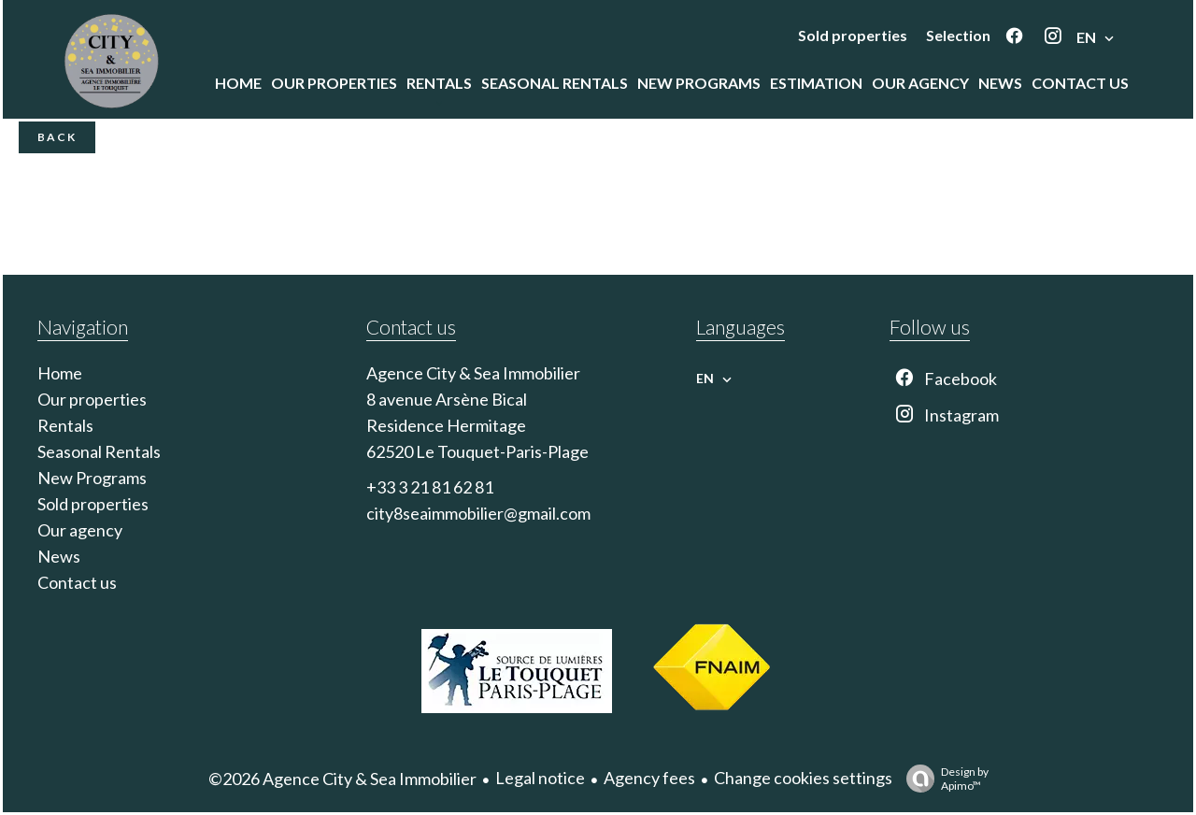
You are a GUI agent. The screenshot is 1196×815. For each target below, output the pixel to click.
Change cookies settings (803, 777)
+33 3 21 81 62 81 (429, 487)
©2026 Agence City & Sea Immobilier (342, 778)
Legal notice (540, 777)
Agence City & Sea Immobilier (473, 373)
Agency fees (649, 777)
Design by (943, 779)
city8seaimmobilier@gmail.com (478, 513)
